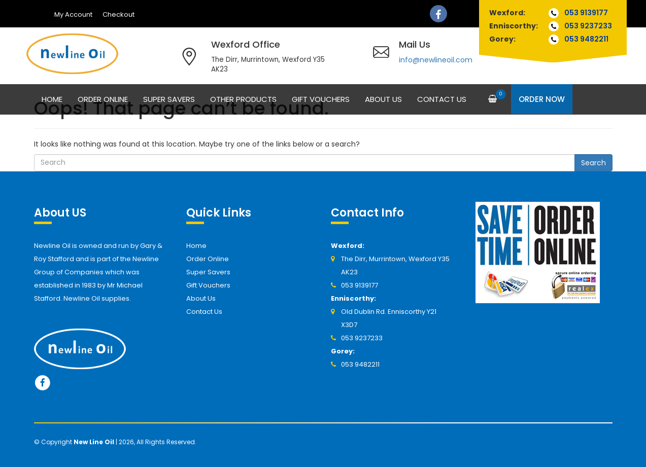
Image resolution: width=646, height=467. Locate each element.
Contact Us (441, 99)
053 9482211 (586, 39)
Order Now (542, 99)
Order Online (103, 99)
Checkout (118, 14)
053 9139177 (586, 13)
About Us (383, 99)
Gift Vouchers (321, 99)
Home (52, 99)
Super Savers (169, 99)
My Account (73, 14)
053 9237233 (588, 26)
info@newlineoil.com (435, 60)
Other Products (243, 99)
